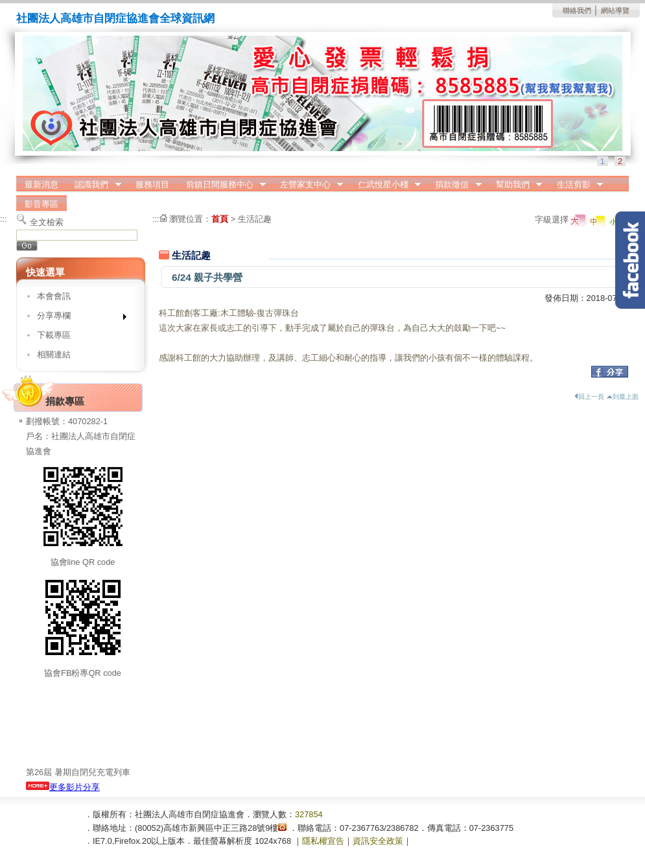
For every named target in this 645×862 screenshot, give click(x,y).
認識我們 (94, 185)
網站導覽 (615, 10)
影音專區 (41, 204)
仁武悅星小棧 (385, 185)
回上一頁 (589, 396)
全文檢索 (47, 222)
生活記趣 (255, 219)
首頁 (219, 219)
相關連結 (54, 354)
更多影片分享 (63, 787)
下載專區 (54, 335)
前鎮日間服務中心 (222, 185)
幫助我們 (514, 185)
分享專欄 (77, 318)
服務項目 (152, 184)
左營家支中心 (307, 185)
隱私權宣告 (323, 841)
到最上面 (623, 396)
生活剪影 (575, 185)
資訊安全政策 (378, 841)
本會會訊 (54, 296)
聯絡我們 (577, 10)
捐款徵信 (454, 185)
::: (3, 219)
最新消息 (41, 184)
